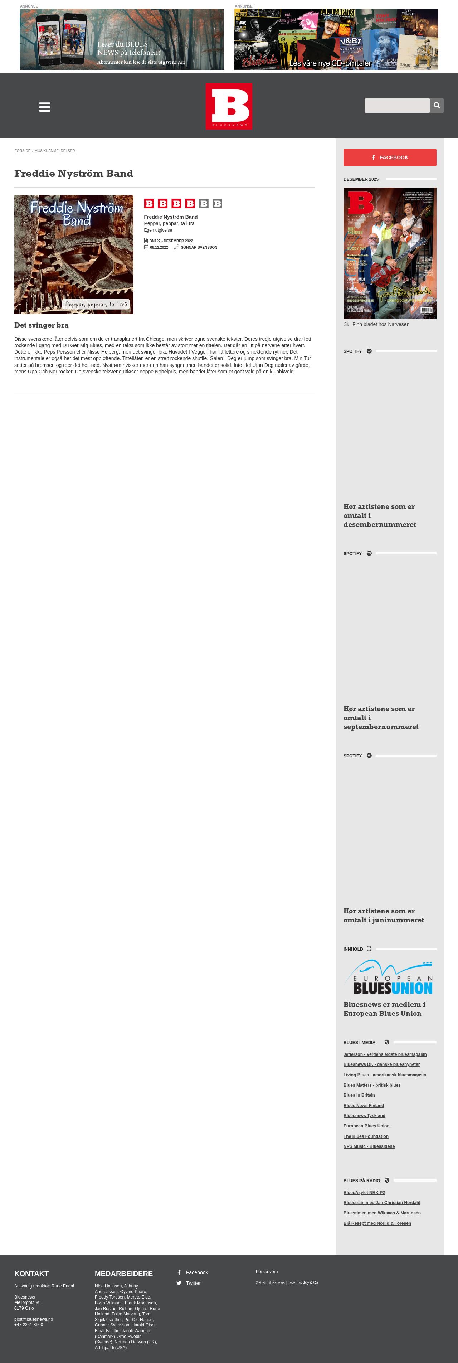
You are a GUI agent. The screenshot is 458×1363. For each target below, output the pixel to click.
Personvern (267, 1271)
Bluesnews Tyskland (364, 1115)
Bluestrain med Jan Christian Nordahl (382, 1202)
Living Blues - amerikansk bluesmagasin (385, 1074)
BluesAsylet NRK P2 (364, 1192)
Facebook (390, 157)
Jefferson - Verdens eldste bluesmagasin (385, 1054)
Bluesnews (229, 106)
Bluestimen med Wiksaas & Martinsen (382, 1213)
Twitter (188, 1283)
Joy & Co (310, 1283)
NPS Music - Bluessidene (369, 1146)
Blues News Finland (364, 1105)
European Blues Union (367, 1126)
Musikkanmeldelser (55, 151)
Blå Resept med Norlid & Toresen (377, 1223)
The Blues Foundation (366, 1136)
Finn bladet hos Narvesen (376, 324)
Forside (22, 151)
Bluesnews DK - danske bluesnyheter (382, 1064)
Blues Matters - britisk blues (372, 1085)
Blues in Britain (359, 1095)
